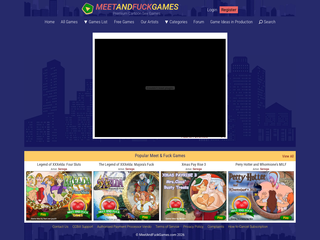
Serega (62, 169)
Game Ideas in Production (231, 21)
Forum (198, 21)
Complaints (216, 227)
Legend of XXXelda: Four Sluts (59, 164)
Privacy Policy (193, 227)
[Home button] (131, 9)
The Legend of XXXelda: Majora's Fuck (126, 164)
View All (288, 156)
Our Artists (149, 21)
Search (270, 21)
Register (228, 9)
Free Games (124, 21)
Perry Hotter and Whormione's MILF (261, 164)
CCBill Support (82, 227)
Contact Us (60, 227)
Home (50, 21)
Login (212, 9)
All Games (69, 21)
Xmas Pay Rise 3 (194, 164)
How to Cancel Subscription (248, 227)
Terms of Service (167, 227)
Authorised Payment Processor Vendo (124, 227)
